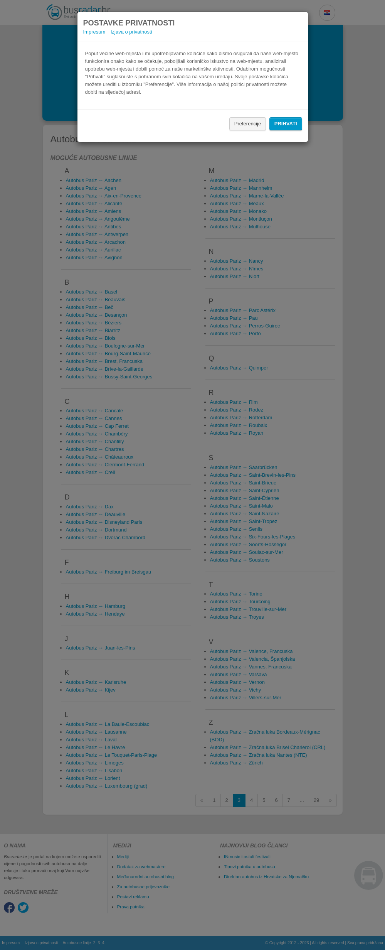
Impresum (94, 32)
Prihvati (285, 124)
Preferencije (247, 124)
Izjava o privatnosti (131, 32)
